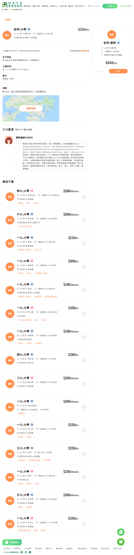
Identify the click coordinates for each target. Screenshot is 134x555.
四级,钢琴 (23, 191)
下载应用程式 (82, 548)
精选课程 (59, 548)
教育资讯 (17, 548)
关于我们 (7, 548)
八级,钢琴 (23, 214)
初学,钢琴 (20, 29)
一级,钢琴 (23, 237)
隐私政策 (94, 548)
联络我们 (69, 548)
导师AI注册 (117, 548)
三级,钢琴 (23, 448)
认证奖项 (28, 548)
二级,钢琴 (23, 378)
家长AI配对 (105, 548)
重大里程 (38, 548)
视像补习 (48, 548)
